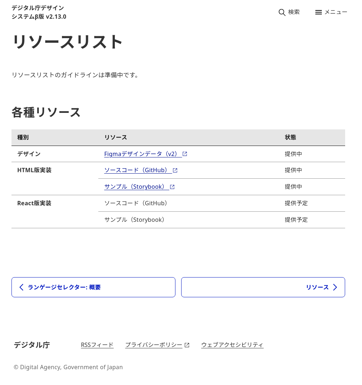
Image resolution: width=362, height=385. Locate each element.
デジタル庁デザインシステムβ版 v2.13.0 (38, 12)
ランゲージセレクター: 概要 (59, 287)
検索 (289, 12)
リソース (322, 287)
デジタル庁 (33, 345)
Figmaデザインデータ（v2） (146, 154)
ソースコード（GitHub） (141, 170)
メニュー (331, 12)
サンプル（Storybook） (139, 187)
